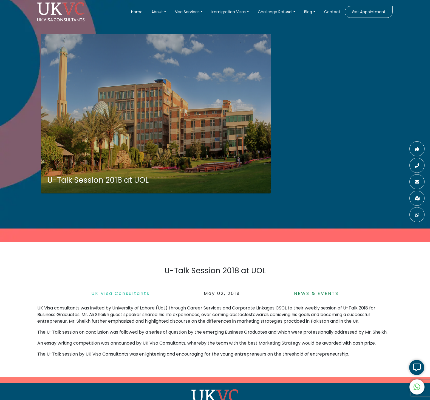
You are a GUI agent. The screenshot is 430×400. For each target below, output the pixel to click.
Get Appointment (369, 12)
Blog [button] (308, 12)
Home (137, 12)
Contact (332, 12)
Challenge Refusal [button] (275, 12)
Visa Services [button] (187, 12)
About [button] (157, 12)
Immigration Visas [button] (228, 12)
